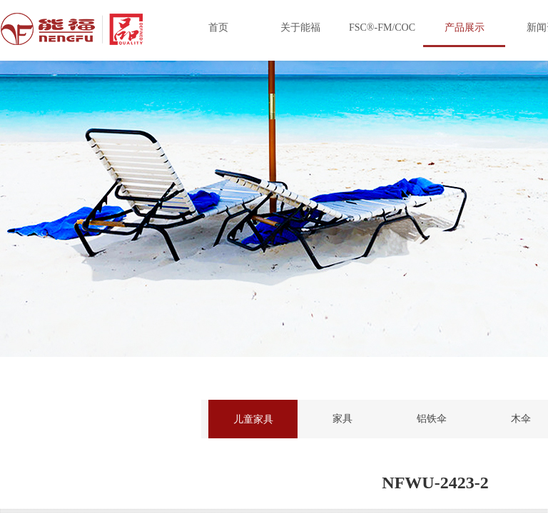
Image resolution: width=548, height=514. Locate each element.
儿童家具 (253, 419)
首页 (218, 27)
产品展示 (464, 27)
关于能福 (300, 27)
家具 (342, 418)
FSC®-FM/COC (382, 27)
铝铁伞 (432, 418)
